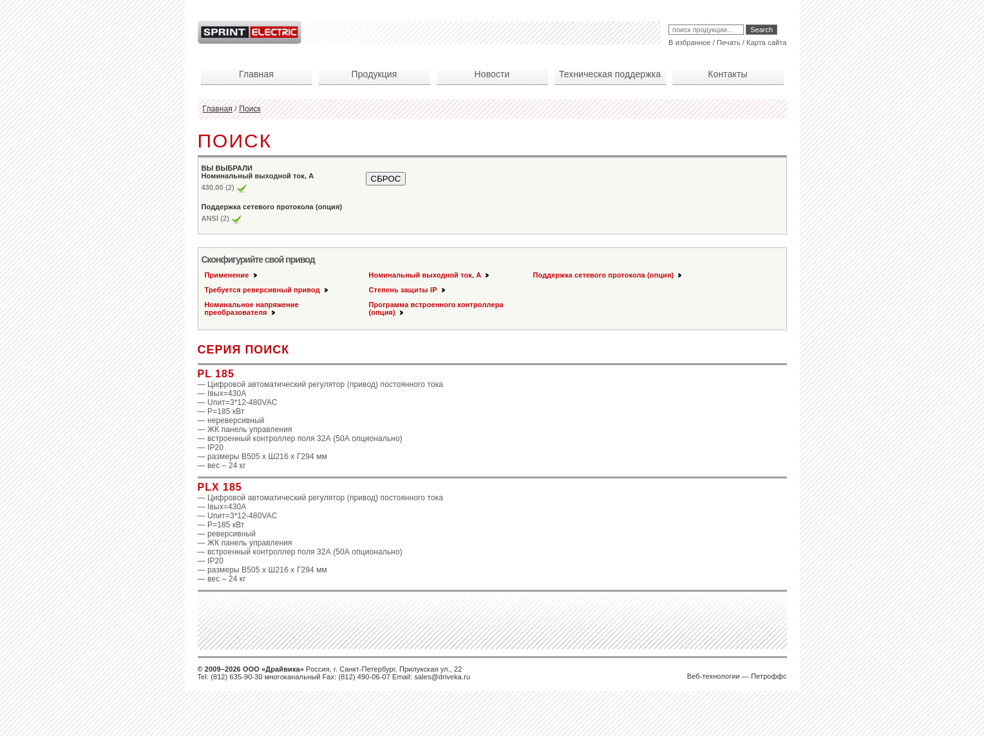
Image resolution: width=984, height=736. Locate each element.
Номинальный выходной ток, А (430, 275)
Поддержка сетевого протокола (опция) (608, 275)
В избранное (689, 42)
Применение (232, 275)
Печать (729, 42)
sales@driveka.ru (442, 677)
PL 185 (216, 373)
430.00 (212, 187)
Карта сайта (766, 42)
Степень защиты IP (408, 290)
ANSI (210, 218)
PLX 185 (220, 487)
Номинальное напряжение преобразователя (252, 308)
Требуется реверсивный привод (267, 290)
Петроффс (768, 676)
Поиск (250, 108)
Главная (217, 108)
